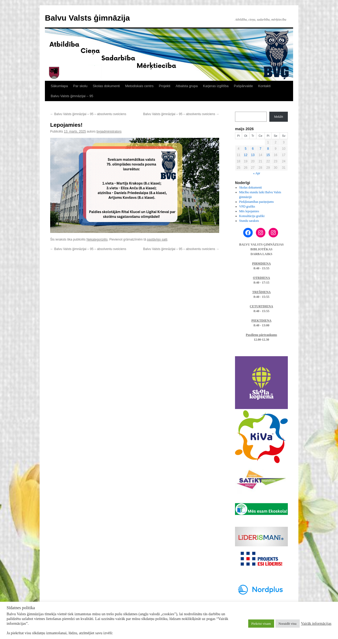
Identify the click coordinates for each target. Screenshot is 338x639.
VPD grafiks (247, 206)
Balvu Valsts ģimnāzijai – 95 (72, 96)
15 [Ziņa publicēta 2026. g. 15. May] (268, 155)
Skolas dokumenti (106, 86)
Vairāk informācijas (316, 623)
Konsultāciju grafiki (252, 216)
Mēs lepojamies (249, 211)
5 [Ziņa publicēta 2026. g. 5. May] (246, 149)
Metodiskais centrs (139, 86)
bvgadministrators (108, 131)
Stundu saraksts (249, 221)
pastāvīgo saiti (157, 239)
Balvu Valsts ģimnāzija (87, 17)
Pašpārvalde (243, 86)
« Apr (256, 173)
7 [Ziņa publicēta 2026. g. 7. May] (260, 149)
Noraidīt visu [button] (288, 624)
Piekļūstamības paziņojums (256, 202)
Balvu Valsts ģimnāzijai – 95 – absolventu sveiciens (88, 114)
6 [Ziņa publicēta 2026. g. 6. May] (253, 149)
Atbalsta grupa (187, 86)
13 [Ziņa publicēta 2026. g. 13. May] (253, 155)
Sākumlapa (59, 86)
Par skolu (80, 86)
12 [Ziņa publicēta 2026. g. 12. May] (245, 155)
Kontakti (264, 86)
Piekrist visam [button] (261, 624)
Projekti (164, 86)
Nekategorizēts (96, 239)
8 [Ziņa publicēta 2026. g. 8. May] (268, 149)
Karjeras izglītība (216, 86)
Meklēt (278, 117)
